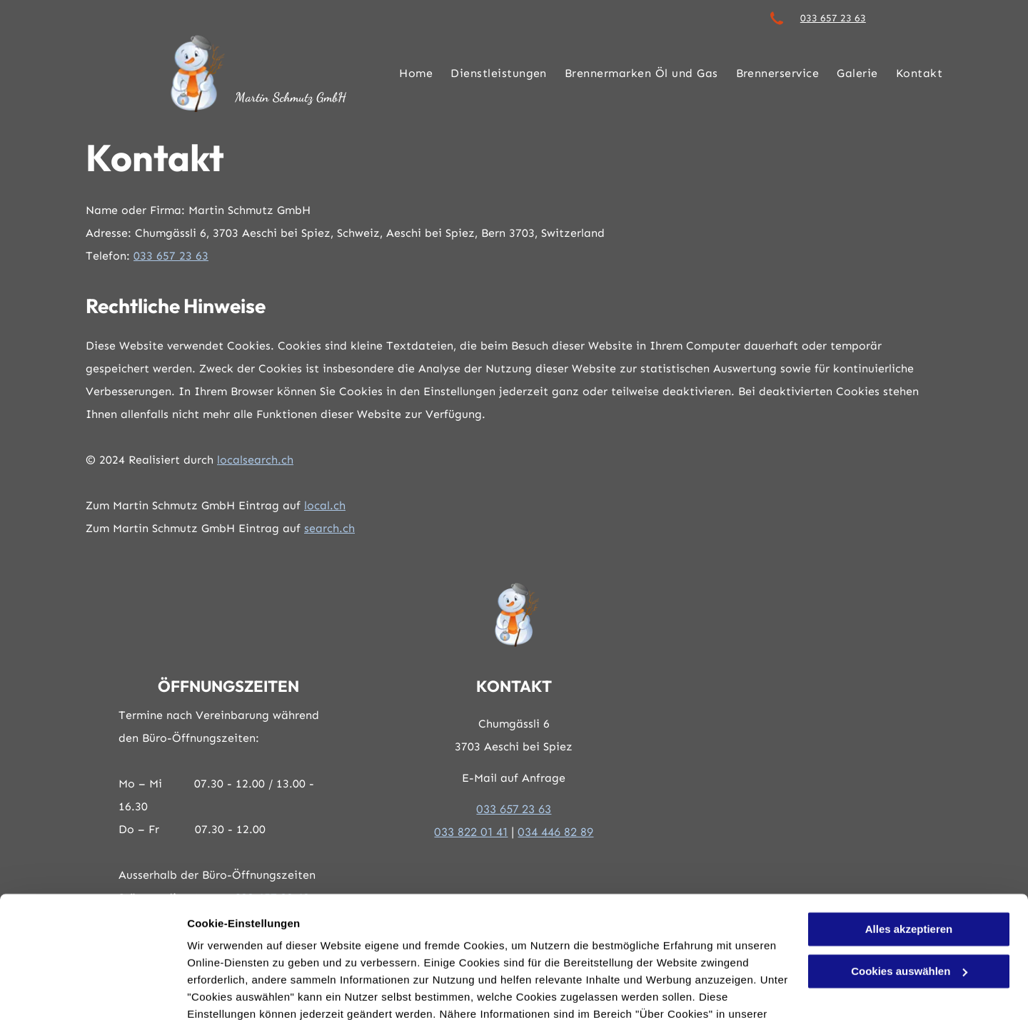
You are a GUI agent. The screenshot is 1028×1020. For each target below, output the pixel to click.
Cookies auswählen (237, 992)
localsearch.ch (255, 459)
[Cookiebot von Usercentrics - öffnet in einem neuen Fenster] (92, 992)
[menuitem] (407, 73)
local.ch (325, 505)
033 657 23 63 (833, 18)
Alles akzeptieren (909, 851)
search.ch (329, 528)
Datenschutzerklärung (247, 953)
